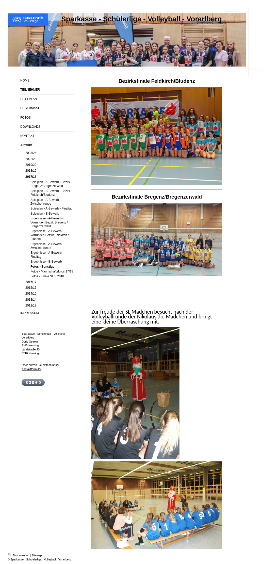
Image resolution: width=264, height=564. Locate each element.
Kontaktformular (31, 368)
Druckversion (19, 555)
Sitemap (36, 555)
